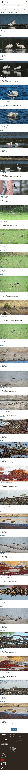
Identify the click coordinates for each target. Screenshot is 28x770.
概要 (20, 736)
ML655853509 (2, 606)
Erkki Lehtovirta (4, 31)
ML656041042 (2, 203)
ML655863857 (2, 416)
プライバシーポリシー (4, 756)
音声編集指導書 (12, 747)
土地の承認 (2, 753)
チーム (20, 739)
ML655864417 (2, 369)
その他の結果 (14, 729)
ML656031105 (2, 250)
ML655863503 (2, 464)
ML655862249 (2, 582)
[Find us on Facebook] (1, 764)
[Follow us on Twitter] (3, 764)
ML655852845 (2, 677)
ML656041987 (2, 35)
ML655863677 (2, 440)
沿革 (20, 738)
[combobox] (15, 7)
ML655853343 (2, 630)
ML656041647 (2, 130)
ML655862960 (2, 511)
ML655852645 (2, 701)
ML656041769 (2, 106)
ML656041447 (2, 154)
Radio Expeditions (3, 742)
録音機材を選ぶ (12, 749)
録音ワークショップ (13, 750)
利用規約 (2, 757)
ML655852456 (2, 725)
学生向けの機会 (12, 751)
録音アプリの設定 (13, 748)
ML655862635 (2, 535)
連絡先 (20, 740)
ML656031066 (2, 274)
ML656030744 (2, 321)
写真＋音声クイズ (13, 746)
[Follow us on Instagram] (5, 764)
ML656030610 (2, 345)
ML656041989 (2, 59)
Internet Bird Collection (4, 743)
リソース (12, 736)
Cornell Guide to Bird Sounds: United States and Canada (4, 740)
